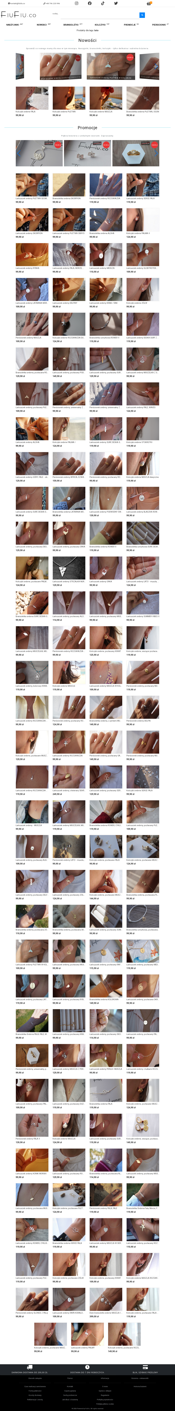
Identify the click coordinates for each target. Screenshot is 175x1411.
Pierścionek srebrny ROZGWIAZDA (105, 198)
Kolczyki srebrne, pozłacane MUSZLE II (51, 1348)
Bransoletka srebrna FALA (101, 1104)
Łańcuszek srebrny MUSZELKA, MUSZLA (34, 651)
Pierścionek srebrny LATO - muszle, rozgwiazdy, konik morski (80, 860)
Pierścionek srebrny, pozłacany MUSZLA (144, 686)
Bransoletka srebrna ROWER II (103, 547)
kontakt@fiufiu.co (17, 3)
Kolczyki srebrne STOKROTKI (139, 442)
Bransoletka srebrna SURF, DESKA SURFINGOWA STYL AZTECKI (44, 616)
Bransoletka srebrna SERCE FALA (67, 1243)
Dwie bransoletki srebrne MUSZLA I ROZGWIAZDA (112, 1313)
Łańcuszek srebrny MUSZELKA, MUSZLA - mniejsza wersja (78, 825)
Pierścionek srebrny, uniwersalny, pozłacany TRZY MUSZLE (42, 1069)
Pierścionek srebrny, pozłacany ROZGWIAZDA (73, 721)
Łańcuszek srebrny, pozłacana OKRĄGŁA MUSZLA (148, 999)
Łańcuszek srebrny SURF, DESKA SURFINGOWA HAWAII (40, 512)
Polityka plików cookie (105, 1404)
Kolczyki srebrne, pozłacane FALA (105, 860)
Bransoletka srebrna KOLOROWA (104, 999)
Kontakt (70, 1386)
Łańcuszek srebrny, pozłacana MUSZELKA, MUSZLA (39, 1208)
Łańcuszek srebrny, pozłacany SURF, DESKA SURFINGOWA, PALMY (119, 372)
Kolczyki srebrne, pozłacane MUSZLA (143, 860)
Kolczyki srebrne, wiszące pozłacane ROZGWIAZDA (149, 651)
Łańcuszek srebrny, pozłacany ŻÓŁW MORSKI (73, 895)
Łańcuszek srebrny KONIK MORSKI (31, 1174)
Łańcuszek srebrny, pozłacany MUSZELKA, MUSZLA (149, 1174)
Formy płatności (35, 1391)
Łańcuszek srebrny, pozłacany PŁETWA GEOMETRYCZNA (41, 407)
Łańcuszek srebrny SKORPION (29, 233)
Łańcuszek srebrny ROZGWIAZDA (68, 756)
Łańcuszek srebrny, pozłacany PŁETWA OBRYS (147, 825)
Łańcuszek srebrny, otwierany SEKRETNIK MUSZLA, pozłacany (80, 790)
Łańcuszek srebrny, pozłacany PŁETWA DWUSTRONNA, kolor (43, 1278)
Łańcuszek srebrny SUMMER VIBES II (142, 616)
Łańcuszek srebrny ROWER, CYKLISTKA (33, 1243)
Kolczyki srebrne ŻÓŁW (136, 303)
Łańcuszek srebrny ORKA (101, 581)
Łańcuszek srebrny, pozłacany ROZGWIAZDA (146, 1243)
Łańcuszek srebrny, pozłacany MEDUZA (144, 965)
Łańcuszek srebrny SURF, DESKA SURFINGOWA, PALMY (114, 442)
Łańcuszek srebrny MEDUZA (102, 268)
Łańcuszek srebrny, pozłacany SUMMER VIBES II (111, 930)
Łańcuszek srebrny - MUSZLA (29, 825)
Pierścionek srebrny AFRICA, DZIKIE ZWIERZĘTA (74, 477)
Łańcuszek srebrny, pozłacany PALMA (32, 1104)
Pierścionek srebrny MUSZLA (28, 338)
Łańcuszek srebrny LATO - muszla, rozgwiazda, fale (149, 581)
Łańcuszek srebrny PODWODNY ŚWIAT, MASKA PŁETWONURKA (118, 512)
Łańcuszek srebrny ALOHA (27, 442)
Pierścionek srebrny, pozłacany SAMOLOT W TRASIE (113, 756)
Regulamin (105, 1395)
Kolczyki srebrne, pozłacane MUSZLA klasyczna (37, 756)
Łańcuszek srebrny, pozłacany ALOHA (69, 616)
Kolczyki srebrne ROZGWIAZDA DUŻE (69, 338)
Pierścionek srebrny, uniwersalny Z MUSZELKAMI (74, 407)
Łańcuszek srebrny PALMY (83, 1348)
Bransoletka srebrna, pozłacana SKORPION (72, 930)
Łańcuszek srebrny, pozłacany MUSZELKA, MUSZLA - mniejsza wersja (120, 616)
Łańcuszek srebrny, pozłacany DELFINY (33, 895)
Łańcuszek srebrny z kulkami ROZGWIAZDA (145, 1069)
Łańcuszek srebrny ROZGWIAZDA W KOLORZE (36, 721)
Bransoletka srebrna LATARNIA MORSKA (71, 512)
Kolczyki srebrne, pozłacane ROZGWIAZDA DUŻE (130, 1348)
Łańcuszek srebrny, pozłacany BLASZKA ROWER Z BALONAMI (43, 860)
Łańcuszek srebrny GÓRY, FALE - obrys (33, 477)
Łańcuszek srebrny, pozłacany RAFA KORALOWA (111, 965)
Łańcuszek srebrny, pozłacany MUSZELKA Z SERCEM (76, 965)
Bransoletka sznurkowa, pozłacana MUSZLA (146, 930)
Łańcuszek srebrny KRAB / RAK (104, 303)
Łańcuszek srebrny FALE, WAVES (140, 407)
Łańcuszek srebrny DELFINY (65, 303)
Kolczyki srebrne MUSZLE (64, 686)
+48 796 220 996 (53, 3)
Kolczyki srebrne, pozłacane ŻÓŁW (68, 1278)
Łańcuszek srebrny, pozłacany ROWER (70, 1174)
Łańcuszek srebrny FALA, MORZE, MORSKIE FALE (74, 268)
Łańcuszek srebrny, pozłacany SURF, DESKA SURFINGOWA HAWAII (119, 1139)
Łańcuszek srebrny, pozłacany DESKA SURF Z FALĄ (38, 547)
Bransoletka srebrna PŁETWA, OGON (142, 112)
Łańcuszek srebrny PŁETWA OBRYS (68, 233)
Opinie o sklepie (105, 1391)
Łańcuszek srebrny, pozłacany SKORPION (108, 1034)
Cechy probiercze (70, 1395)
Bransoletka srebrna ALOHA (102, 233)
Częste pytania (70, 1391)
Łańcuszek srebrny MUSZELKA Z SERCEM (145, 372)
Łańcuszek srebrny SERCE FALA (140, 198)
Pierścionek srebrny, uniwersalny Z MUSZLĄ (109, 407)
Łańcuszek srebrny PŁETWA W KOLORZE (34, 965)
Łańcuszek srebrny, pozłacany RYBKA (69, 999)
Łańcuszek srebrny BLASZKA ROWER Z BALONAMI (149, 512)
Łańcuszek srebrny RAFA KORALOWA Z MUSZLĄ (74, 1313)
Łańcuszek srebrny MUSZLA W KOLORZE (108, 686)
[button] (156, 66)
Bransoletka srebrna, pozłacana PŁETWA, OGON (147, 895)
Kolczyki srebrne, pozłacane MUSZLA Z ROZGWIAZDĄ (114, 895)
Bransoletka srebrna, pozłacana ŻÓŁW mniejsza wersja (40, 930)
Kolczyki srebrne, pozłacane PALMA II (32, 581)
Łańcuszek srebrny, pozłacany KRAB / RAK (72, 1034)
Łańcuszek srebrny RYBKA (27, 268)
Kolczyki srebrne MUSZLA (101, 112)
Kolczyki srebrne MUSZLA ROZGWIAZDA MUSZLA (148, 1278)
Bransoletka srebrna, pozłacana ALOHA (107, 1174)
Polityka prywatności (105, 1400)
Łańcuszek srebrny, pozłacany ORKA (69, 547)
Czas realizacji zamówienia (35, 1386)
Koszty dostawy (35, 1395)
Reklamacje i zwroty (35, 1400)
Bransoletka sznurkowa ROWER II (104, 338)
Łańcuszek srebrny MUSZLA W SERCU (106, 1243)
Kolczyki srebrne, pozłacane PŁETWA (69, 1208)
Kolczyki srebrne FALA (25, 112)
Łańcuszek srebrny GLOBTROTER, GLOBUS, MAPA (148, 268)
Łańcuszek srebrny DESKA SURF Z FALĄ (144, 338)
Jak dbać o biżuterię (70, 1400)
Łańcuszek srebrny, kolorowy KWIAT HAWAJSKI (37, 686)
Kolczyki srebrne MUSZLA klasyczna (142, 477)
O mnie (105, 1386)
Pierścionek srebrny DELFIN (138, 721)
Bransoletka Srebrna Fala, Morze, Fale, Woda (146, 1208)
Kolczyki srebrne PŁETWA (64, 112)
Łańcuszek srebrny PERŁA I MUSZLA (106, 1069)
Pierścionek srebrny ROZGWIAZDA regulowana (73, 651)
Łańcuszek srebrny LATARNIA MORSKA (33, 303)
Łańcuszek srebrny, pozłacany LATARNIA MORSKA (38, 999)
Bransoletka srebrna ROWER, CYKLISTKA (108, 825)
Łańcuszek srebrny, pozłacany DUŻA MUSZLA (73, 1104)
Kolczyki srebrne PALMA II (138, 233)
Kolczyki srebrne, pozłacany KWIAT (105, 651)
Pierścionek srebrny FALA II (28, 1139)
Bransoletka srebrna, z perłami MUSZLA (107, 721)
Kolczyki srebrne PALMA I (64, 442)
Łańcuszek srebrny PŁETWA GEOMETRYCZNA (36, 198)
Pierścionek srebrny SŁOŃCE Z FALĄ (32, 1313)
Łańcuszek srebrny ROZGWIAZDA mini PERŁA (36, 790)
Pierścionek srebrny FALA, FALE (103, 1208)
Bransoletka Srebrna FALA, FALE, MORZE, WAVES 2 (38, 1034)
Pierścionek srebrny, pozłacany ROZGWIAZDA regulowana (115, 477)
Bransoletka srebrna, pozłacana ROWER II (34, 372)
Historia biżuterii (140, 1386)
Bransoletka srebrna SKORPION (67, 198)
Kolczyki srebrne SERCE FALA (139, 790)
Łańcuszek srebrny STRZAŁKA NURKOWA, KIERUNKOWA (78, 581)
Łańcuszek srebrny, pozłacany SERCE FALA (109, 790)
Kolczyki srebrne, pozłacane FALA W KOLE (145, 1313)
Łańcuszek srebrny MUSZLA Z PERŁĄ (69, 1069)
